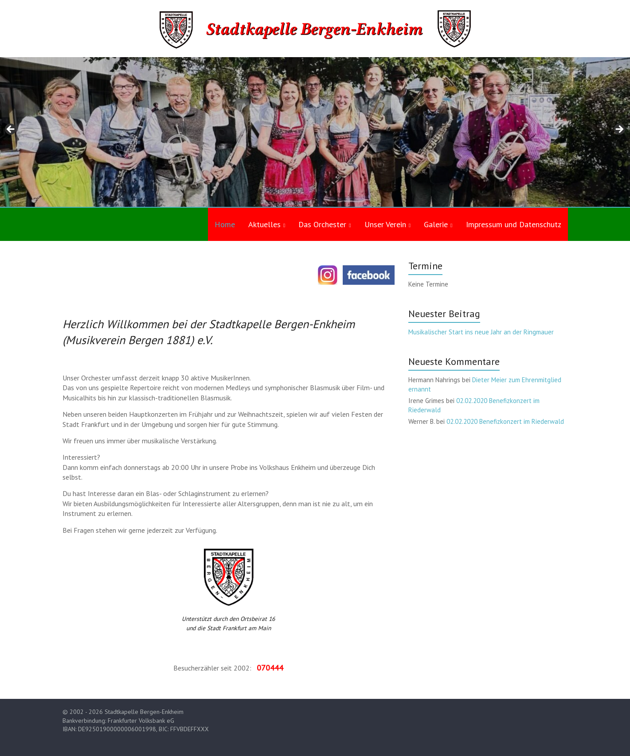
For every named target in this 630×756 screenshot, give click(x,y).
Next (619, 129)
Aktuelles (264, 224)
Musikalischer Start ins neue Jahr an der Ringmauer (481, 332)
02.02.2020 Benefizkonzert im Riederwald (505, 421)
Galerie (436, 224)
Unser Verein (385, 224)
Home (225, 224)
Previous (11, 129)
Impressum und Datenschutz (513, 224)
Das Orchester (322, 224)
